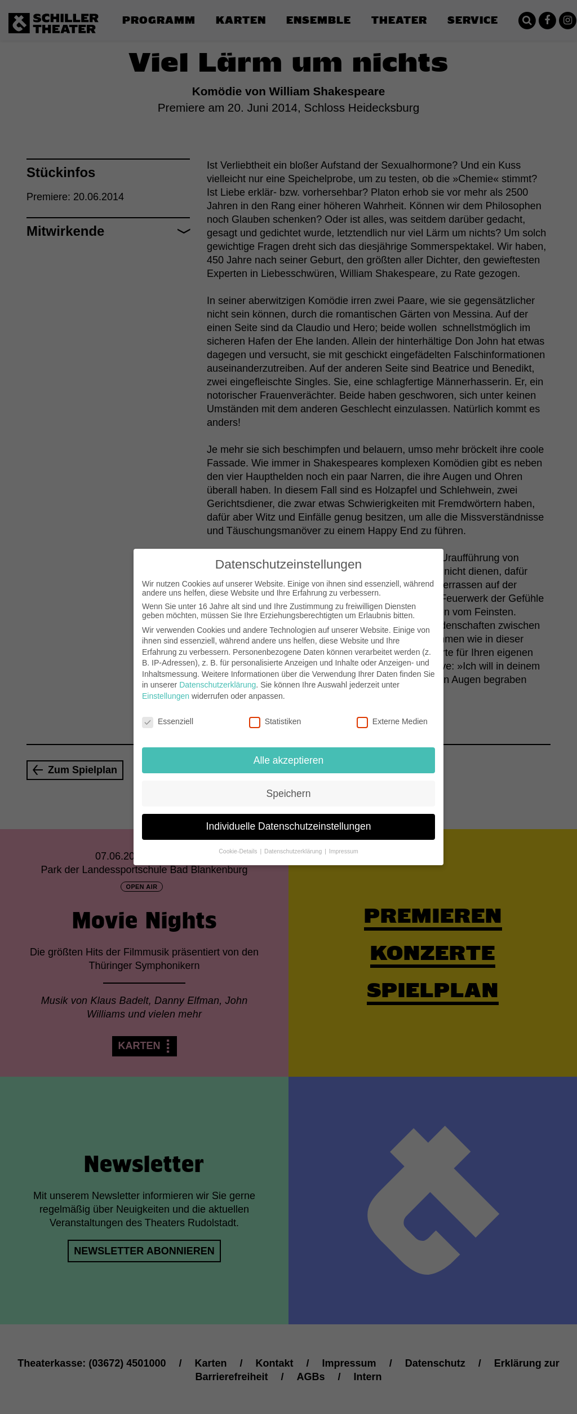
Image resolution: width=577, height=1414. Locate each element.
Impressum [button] (343, 840)
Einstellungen (165, 685)
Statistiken (275, 710)
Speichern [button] (289, 782)
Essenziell (167, 710)
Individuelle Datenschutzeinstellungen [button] (288, 815)
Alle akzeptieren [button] (289, 749)
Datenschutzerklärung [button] (293, 840)
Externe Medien (392, 710)
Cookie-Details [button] (239, 840)
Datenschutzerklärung (217, 674)
